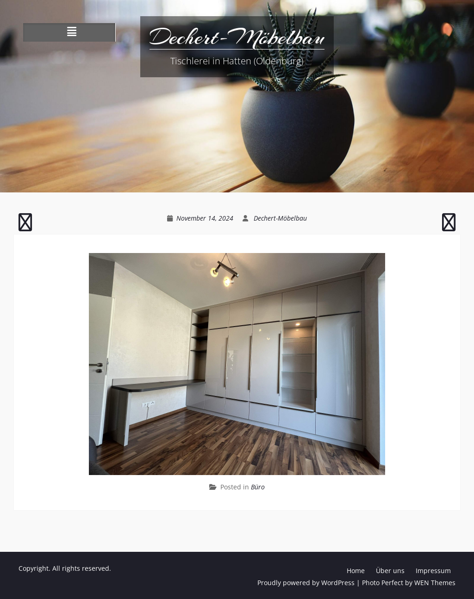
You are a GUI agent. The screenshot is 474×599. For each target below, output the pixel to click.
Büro (258, 486)
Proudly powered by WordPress (306, 582)
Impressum (433, 570)
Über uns (390, 570)
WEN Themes (434, 582)
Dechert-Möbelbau (237, 37)
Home (356, 570)
